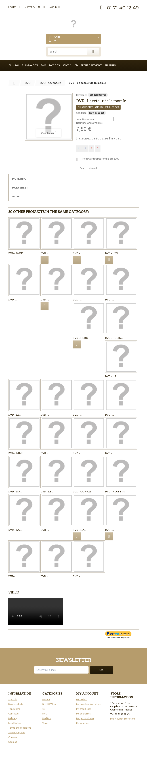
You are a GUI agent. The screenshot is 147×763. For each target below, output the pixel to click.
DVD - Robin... (114, 337)
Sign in (53, 6)
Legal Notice (14, 723)
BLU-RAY (14, 65)
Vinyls (67, 65)
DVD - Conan (82, 491)
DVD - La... (111, 376)
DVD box (54, 65)
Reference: (81, 95)
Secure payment (91, 65)
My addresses (83, 713)
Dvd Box (46, 718)
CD (76, 65)
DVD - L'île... (16, 453)
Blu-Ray (46, 699)
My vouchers (82, 723)
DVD (43, 65)
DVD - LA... (15, 529)
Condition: (81, 113)
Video (16, 196)
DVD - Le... (14, 414)
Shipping (110, 65)
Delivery (12, 718)
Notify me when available (89, 123)
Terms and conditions (19, 727)
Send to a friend (88, 168)
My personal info (85, 718)
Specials (12, 699)
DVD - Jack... (16, 253)
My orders (81, 699)
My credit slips (83, 709)
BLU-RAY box (30, 65)
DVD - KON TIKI (115, 491)
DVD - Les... (112, 253)
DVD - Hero (80, 337)
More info (19, 178)
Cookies (12, 737)
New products (15, 704)
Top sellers (14, 709)
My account (87, 693)
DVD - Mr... (15, 491)
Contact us (14, 713)
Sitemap (12, 742)
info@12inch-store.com (122, 718)
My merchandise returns (88, 704)
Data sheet (20, 187)
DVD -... (45, 253)
